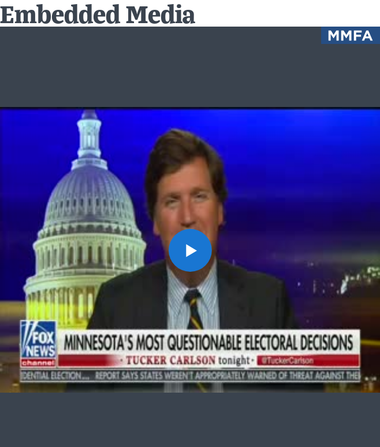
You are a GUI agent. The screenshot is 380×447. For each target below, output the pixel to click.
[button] (189, 250)
